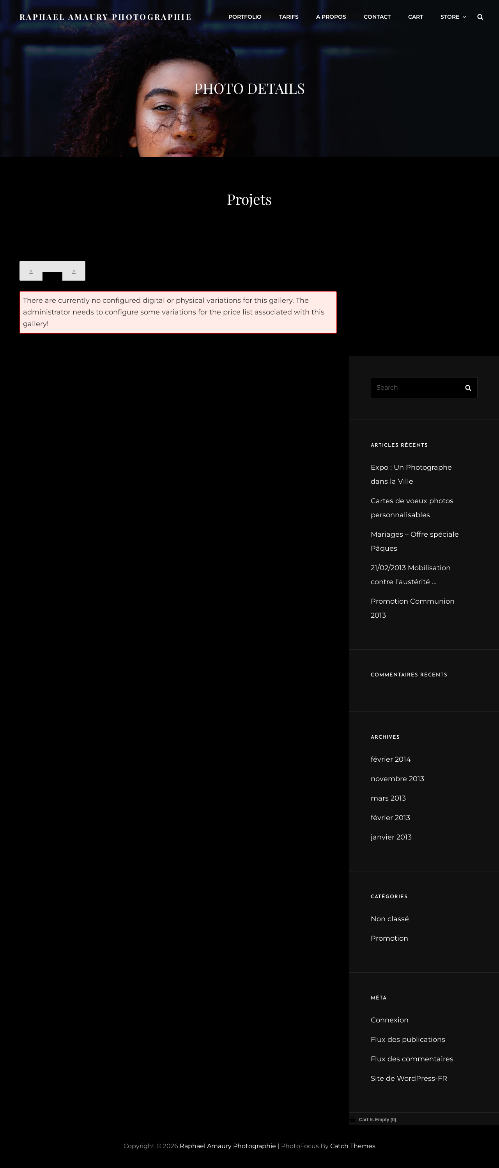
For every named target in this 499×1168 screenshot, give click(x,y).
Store (454, 16)
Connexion (390, 1020)
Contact (377, 16)
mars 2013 (388, 798)
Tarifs (289, 16)
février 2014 (391, 759)
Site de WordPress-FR (409, 1078)
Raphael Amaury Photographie (105, 16)
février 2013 (390, 817)
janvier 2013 (391, 837)
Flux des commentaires (412, 1059)
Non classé (390, 919)
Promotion (389, 938)
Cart (415, 16)
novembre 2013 (397, 779)
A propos (331, 16)
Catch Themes (352, 1146)
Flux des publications (408, 1039)
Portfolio (245, 16)
